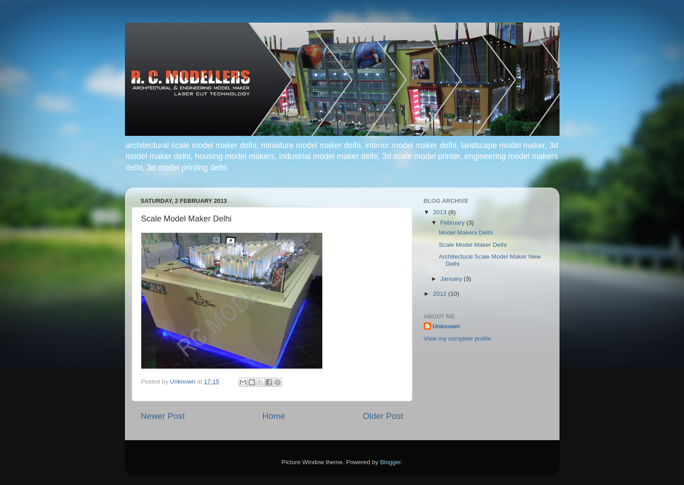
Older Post (383, 416)
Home (274, 416)
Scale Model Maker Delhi (473, 244)
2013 (440, 212)
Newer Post (163, 416)
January (452, 278)
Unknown (446, 326)
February (453, 222)
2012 (440, 293)
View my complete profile (458, 338)
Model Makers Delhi (466, 232)
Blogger (390, 462)
